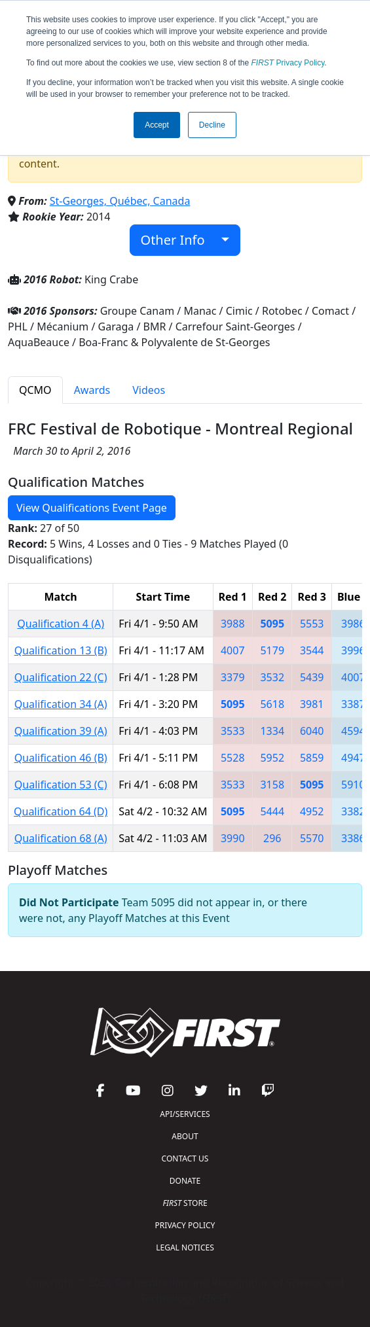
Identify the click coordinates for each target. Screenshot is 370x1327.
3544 (312, 650)
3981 (312, 704)
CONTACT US (185, 1158)
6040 (312, 731)
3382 (353, 811)
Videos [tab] (148, 390)
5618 (272, 704)
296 (272, 838)
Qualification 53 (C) (60, 784)
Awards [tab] (92, 390)
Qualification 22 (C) (60, 677)
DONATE (185, 1180)
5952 (272, 758)
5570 (312, 838)
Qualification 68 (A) (60, 838)
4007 (233, 650)
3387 (353, 704)
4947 (353, 758)
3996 (353, 650)
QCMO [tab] (35, 390)
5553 (312, 623)
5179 (272, 650)
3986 (353, 623)
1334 (272, 731)
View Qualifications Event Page (91, 508)
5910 (353, 784)
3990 (233, 838)
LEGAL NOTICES (185, 1247)
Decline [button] (212, 125)
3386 (353, 838)
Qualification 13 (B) (60, 650)
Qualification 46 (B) (60, 758)
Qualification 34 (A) (60, 704)
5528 (233, 758)
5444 (272, 811)
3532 (272, 677)
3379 (233, 677)
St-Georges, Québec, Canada (120, 201)
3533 (233, 731)
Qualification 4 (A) (60, 623)
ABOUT (185, 1136)
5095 (272, 623)
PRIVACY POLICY (185, 1225)
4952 (312, 811)
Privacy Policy (288, 62)
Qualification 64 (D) (60, 811)
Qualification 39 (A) (60, 731)
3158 (272, 784)
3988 (233, 623)
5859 (312, 758)
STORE (184, 1203)
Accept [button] (157, 125)
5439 (312, 677)
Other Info (180, 240)
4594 (353, 731)
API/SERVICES (185, 1114)
